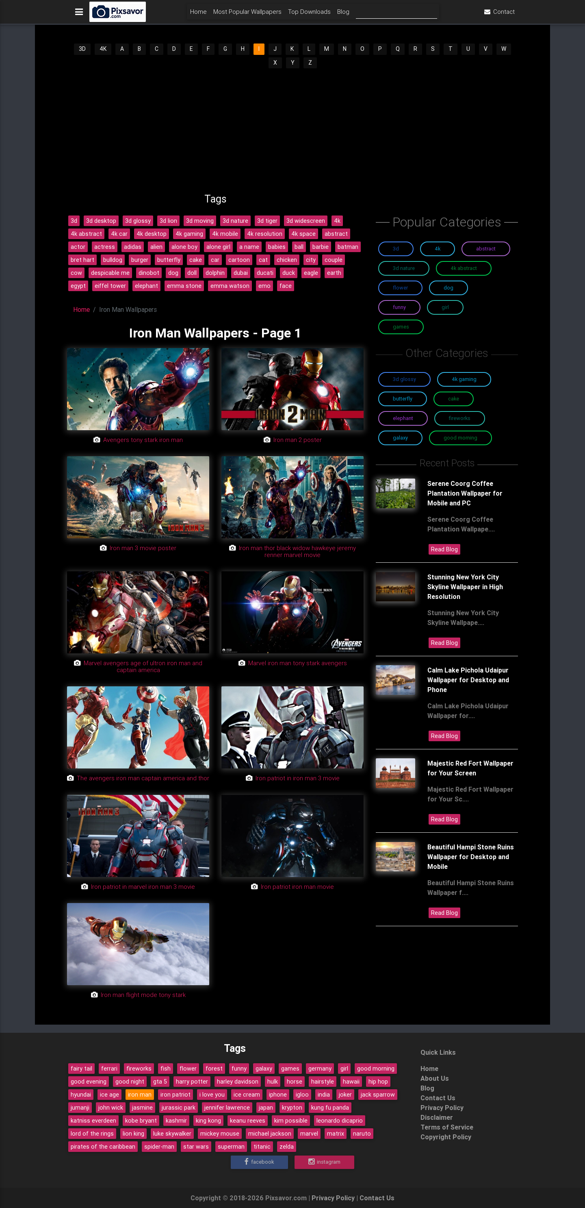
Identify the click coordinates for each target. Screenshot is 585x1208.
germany (320, 1068)
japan (266, 1107)
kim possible (291, 1120)
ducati (265, 272)
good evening (88, 1081)
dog (173, 272)
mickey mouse (219, 1133)
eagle (311, 272)
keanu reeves (247, 1120)
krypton (292, 1107)
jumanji (80, 1107)
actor (78, 246)
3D (82, 48)
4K (103, 48)
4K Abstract (464, 268)
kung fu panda (330, 1107)
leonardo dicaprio (339, 1120)
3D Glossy (404, 379)
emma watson (229, 285)
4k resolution (264, 233)
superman (231, 1146)
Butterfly (402, 398)
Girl (445, 307)
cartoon (239, 259)
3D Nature (404, 268)
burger (139, 259)
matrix (335, 1133)
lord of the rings (92, 1133)
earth (334, 272)
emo (264, 285)
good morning (375, 1068)
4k (337, 220)
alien (156, 246)
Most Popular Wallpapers (247, 15)
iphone (278, 1094)
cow (76, 272)
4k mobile (225, 233)
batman (348, 246)
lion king (133, 1133)
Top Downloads (309, 15)
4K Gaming (464, 379)
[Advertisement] (292, 130)
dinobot (149, 272)
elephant (146, 285)
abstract (336, 233)
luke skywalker (172, 1133)
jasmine (142, 1107)
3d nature (235, 220)
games (290, 1068)
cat (263, 259)
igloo (302, 1094)
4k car (119, 233)
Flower (400, 287)
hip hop (378, 1081)
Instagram (324, 1162)
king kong (208, 1120)
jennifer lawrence (227, 1107)
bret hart (82, 259)
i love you (212, 1094)
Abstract (486, 248)
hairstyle (322, 1081)
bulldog (112, 259)
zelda (287, 1146)
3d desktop (101, 220)
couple (333, 259)
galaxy (264, 1068)
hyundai (81, 1094)
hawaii (351, 1081)
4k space (303, 233)
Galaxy (400, 437)
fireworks (139, 1068)
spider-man (159, 1146)
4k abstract (86, 233)
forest (214, 1068)
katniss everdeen (93, 1120)
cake (195, 259)
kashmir (176, 1120)
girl (344, 1068)
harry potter (192, 1081)
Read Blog (444, 549)
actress (104, 246)
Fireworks (459, 418)
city (311, 259)
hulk (272, 1081)
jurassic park (178, 1107)
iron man (140, 1094)
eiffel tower (110, 285)
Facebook (259, 1162)
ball (299, 246)
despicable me (110, 272)
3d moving (200, 220)
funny (239, 1068)
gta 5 (160, 1081)
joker (345, 1094)
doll (192, 272)
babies (277, 246)
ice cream (247, 1094)
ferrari (109, 1068)
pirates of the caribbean (103, 1146)
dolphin (215, 272)
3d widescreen (305, 220)
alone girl (218, 246)
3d (74, 220)
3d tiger (267, 220)
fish (165, 1068)
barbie (320, 246)
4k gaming (189, 233)
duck (288, 272)
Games (401, 326)
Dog (448, 287)
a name (249, 246)
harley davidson (237, 1081)
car (215, 259)
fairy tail (81, 1068)
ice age (109, 1094)
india (324, 1094)
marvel (309, 1133)
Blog (343, 15)
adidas (132, 246)
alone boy (184, 246)
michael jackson (269, 1133)
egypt (78, 285)
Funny (399, 307)
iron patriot (175, 1094)
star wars (196, 1146)
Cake (453, 398)
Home (198, 15)
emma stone (184, 285)
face (286, 285)
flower (188, 1068)
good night (129, 1081)
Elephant (403, 418)
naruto (362, 1133)
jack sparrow (378, 1094)
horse (294, 1081)
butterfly (168, 259)
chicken (287, 259)
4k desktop (151, 233)
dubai (241, 272)
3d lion (168, 220)
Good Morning (460, 437)
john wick (110, 1107)
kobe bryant (141, 1120)
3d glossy (138, 220)
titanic (262, 1146)
